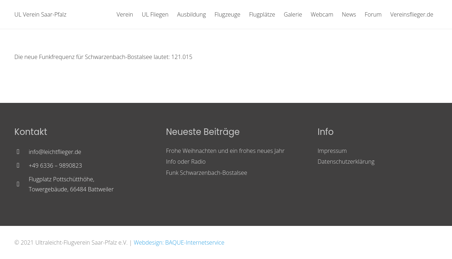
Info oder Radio (186, 161)
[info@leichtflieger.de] (21, 152)
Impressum (332, 151)
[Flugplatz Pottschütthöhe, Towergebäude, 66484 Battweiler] (21, 184)
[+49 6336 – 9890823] (21, 165)
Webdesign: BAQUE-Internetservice (179, 242)
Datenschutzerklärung (346, 161)
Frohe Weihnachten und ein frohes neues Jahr (225, 151)
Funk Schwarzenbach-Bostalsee (206, 173)
